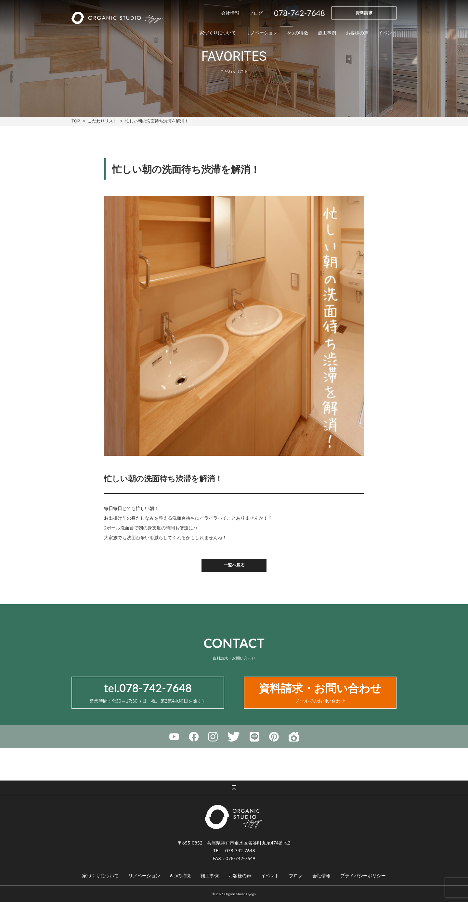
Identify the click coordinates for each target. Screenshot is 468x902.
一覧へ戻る (234, 564)
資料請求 (364, 12)
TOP (76, 121)
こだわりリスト (102, 121)
